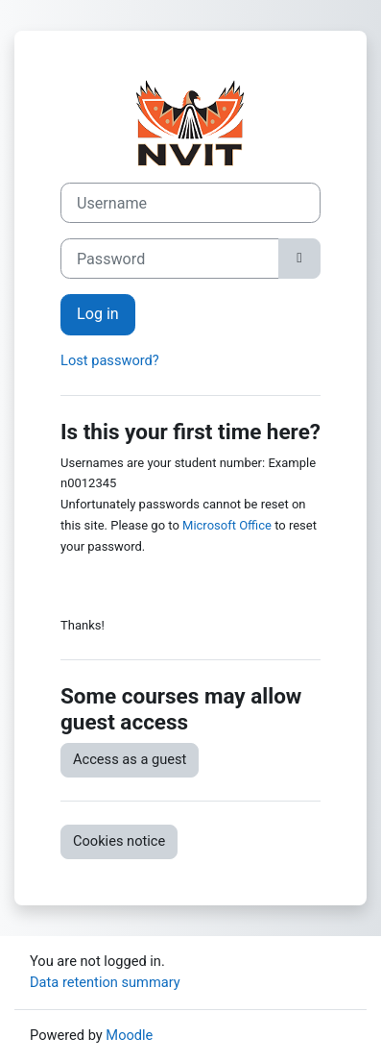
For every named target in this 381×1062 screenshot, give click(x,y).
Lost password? (109, 360)
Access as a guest (129, 759)
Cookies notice (119, 841)
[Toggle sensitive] (299, 258)
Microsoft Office (227, 525)
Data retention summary (105, 982)
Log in (98, 314)
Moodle (129, 1035)
